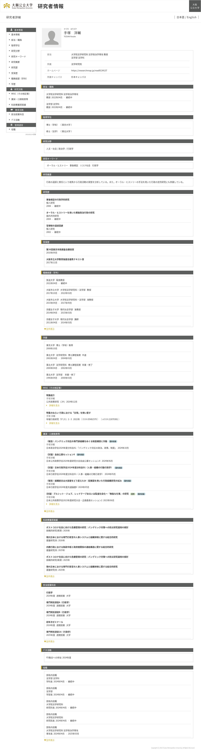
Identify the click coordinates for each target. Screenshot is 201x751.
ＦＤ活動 (15, 119)
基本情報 (15, 34)
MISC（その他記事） (21, 93)
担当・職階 (16, 39)
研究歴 (14, 67)
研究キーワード (18, 56)
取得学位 (15, 45)
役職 (13, 129)
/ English (190, 17)
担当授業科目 (17, 114)
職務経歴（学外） (19, 78)
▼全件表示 (49, 328)
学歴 (13, 83)
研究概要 (15, 61)
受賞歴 (14, 73)
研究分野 (15, 50)
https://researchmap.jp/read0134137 (89, 70)
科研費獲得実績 (18, 104)
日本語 (180, 17)
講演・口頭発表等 (19, 99)
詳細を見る (53, 405)
